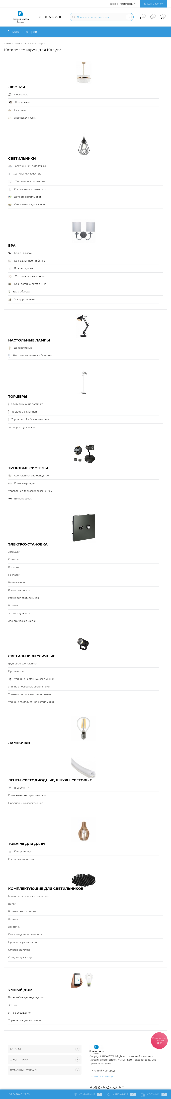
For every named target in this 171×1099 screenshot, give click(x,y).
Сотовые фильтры (19, 949)
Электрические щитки (22, 620)
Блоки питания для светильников (28, 896)
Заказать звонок (153, 3)
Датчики (13, 919)
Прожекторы (16, 671)
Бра (12, 245)
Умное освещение (19, 1012)
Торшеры (17, 396)
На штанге (17, 110)
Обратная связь (17, 1094)
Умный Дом (20, 990)
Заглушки (14, 551)
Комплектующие (21, 483)
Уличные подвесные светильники (29, 686)
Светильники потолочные (27, 166)
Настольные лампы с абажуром (30, 355)
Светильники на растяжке (25, 404)
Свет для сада (19, 851)
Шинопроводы (20, 498)
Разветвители (16, 582)
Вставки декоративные (22, 911)
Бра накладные (20, 268)
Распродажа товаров (159, 1040)
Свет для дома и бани (21, 859)
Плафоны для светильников (25, 934)
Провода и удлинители (22, 942)
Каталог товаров (20, 32)
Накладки (14, 574)
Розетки (13, 605)
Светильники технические (27, 189)
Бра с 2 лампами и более (26, 261)
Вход (113, 3)
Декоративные (20, 348)
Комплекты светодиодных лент (27, 795)
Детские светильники (24, 197)
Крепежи (14, 567)
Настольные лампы (29, 340)
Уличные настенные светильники (31, 679)
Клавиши (14, 559)
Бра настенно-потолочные (27, 284)
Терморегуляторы (19, 613)
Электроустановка (28, 544)
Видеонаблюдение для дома (26, 997)
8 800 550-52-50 (50, 17)
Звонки (12, 1005)
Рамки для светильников (23, 597)
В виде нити (18, 788)
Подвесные (18, 94)
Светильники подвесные (26, 181)
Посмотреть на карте (102, 1076)
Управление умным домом (24, 1020)
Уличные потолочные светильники (29, 694)
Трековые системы (28, 468)
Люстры (16, 87)
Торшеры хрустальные (22, 427)
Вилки (12, 903)
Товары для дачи (26, 844)
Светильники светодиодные (28, 475)
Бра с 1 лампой (20, 253)
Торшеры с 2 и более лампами (28, 419)
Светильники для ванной (26, 204)
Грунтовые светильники (22, 663)
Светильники (22, 158)
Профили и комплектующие (25, 803)
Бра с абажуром (20, 291)
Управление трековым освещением (30, 490)
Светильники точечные (24, 173)
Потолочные (19, 102)
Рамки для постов (19, 590)
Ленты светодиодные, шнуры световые (50, 780)
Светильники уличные (31, 656)
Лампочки (19, 743)
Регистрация (127, 3)
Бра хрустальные (21, 299)
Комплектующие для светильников (45, 888)
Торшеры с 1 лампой (22, 412)
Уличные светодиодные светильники (31, 701)
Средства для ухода (20, 957)
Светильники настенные (26, 276)
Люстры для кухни (22, 118)
